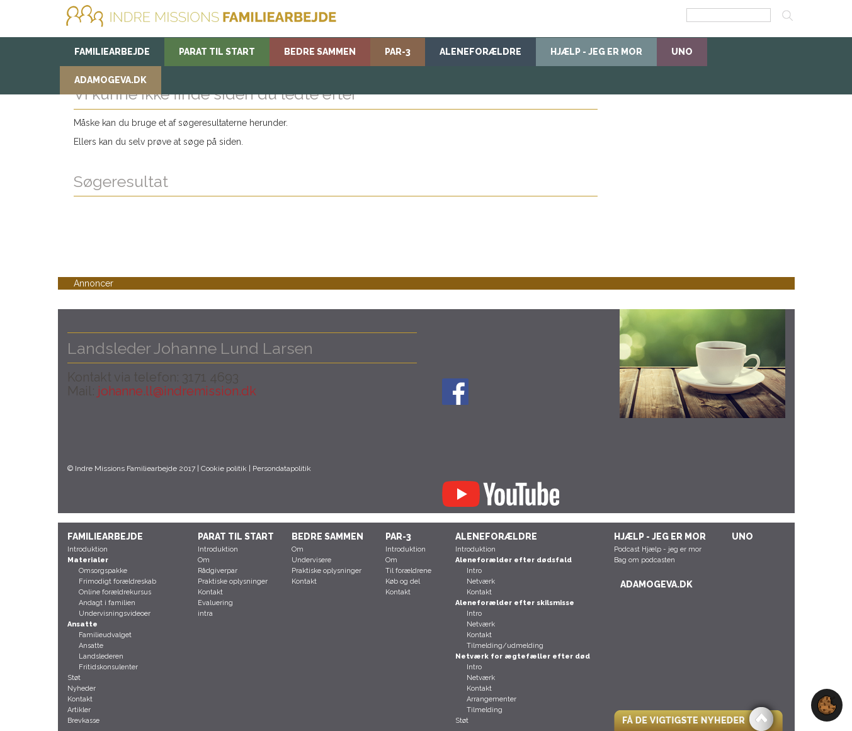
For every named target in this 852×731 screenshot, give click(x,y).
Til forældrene (408, 571)
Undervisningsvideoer (115, 613)
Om (204, 560)
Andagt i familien (107, 603)
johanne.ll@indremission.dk (175, 391)
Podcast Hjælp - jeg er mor (657, 549)
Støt (74, 678)
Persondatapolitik (282, 468)
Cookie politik (224, 468)
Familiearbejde (112, 52)
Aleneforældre (480, 52)
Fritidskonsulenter (108, 667)
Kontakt (80, 699)
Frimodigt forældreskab (117, 581)
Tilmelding (485, 710)
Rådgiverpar (217, 571)
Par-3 (398, 52)
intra (205, 613)
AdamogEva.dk (110, 80)
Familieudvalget (105, 635)
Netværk (481, 581)
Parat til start (217, 52)
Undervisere (311, 560)
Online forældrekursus (115, 592)
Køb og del (402, 581)
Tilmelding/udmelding (505, 646)
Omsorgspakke (103, 571)
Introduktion (87, 549)
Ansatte (91, 646)
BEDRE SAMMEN (320, 52)
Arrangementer (491, 699)
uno (682, 52)
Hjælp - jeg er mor (596, 52)
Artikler (79, 710)
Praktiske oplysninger (233, 581)
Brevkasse (83, 721)
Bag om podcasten (644, 560)
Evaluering (215, 603)
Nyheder (81, 688)
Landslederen (101, 656)
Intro (474, 571)
